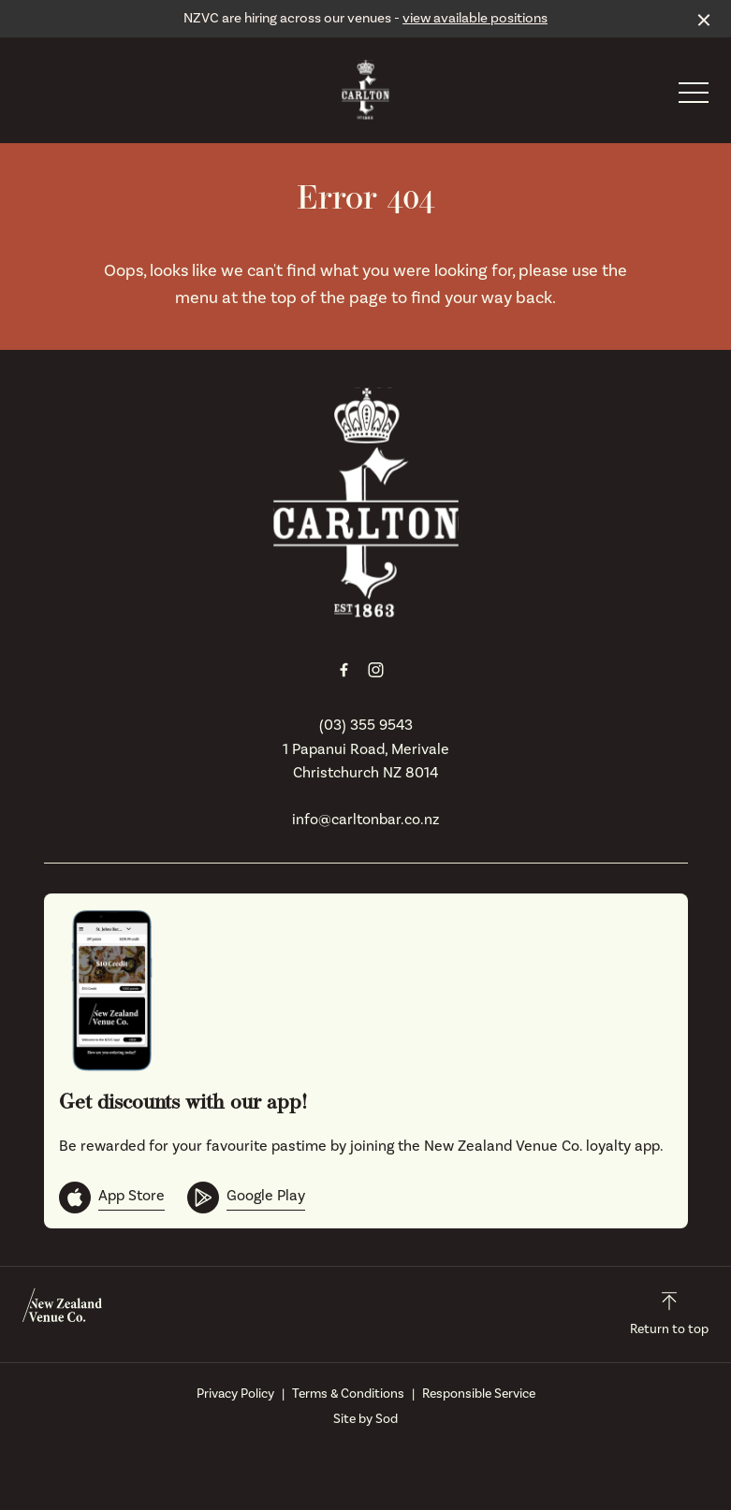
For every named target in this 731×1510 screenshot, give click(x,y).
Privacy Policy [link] (235, 1394)
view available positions (475, 18)
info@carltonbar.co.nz (365, 819)
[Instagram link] (376, 670)
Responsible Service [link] (478, 1394)
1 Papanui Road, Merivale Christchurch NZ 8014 (366, 761)
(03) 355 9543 (366, 725)
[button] (694, 97)
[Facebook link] (344, 670)
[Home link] (366, 90)
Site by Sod (365, 1419)
